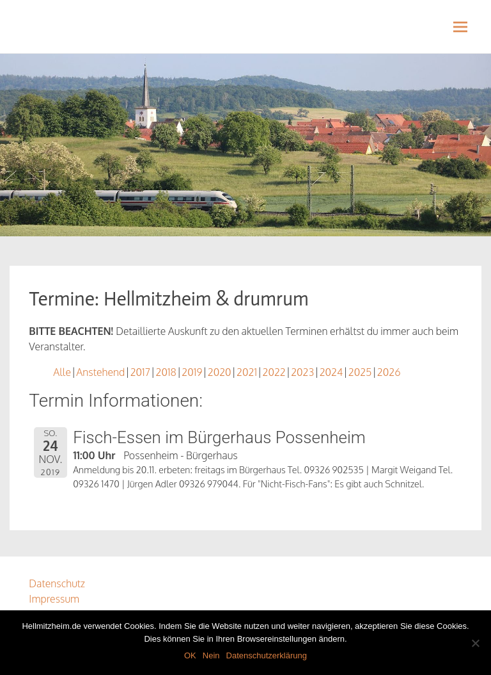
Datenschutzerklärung (266, 655)
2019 (192, 372)
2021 (247, 372)
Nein (211, 655)
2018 (165, 372)
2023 (302, 372)
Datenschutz (57, 583)
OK (190, 655)
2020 (219, 372)
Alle (62, 372)
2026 (389, 372)
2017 (140, 372)
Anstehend (100, 372)
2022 (273, 372)
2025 (360, 372)
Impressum (54, 598)
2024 (331, 372)
